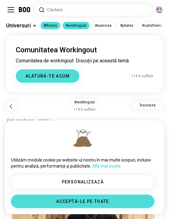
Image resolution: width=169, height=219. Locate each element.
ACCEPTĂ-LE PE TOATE (82, 201)
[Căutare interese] (93, 10)
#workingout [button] (84, 102)
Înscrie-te (148, 105)
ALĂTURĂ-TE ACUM (48, 76)
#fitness (50, 25)
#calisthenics (153, 25)
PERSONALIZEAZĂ (83, 181)
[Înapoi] (11, 106)
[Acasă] (25, 10)
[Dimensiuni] (159, 9)
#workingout (76, 25)
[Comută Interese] (21, 25)
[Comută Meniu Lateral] (11, 9)
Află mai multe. (107, 166)
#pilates (126, 25)
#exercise (103, 25)
